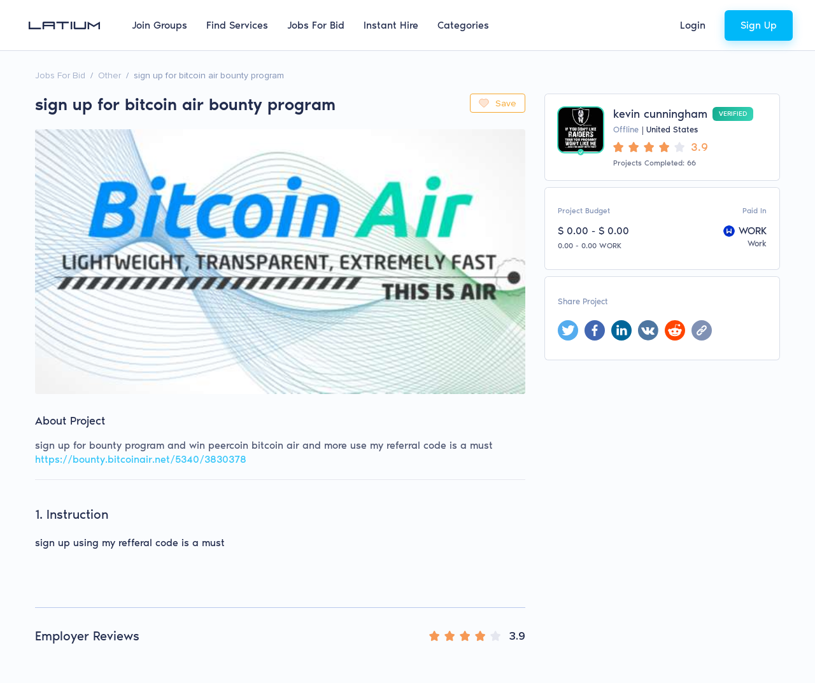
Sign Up (759, 25)
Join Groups (159, 25)
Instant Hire (391, 25)
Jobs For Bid (315, 25)
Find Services (237, 25)
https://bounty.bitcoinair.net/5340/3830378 (140, 459)
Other (109, 75)
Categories (463, 25)
